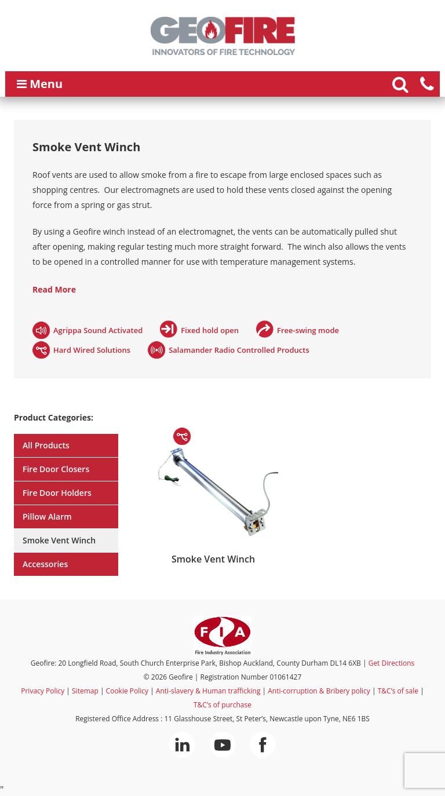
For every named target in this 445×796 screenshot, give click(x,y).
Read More (54, 289)
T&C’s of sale (398, 691)
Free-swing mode (308, 330)
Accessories (45, 563)
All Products (46, 445)
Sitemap (85, 691)
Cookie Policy (127, 691)
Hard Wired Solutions (91, 350)
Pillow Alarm (47, 516)
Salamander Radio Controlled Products (239, 350)
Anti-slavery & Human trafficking (208, 691)
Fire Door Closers (56, 468)
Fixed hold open (210, 330)
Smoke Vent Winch (59, 540)
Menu (40, 84)
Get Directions (392, 663)
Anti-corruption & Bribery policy (319, 691)
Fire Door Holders (57, 492)
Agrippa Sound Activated (98, 330)
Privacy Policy (42, 691)
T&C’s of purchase (222, 705)
